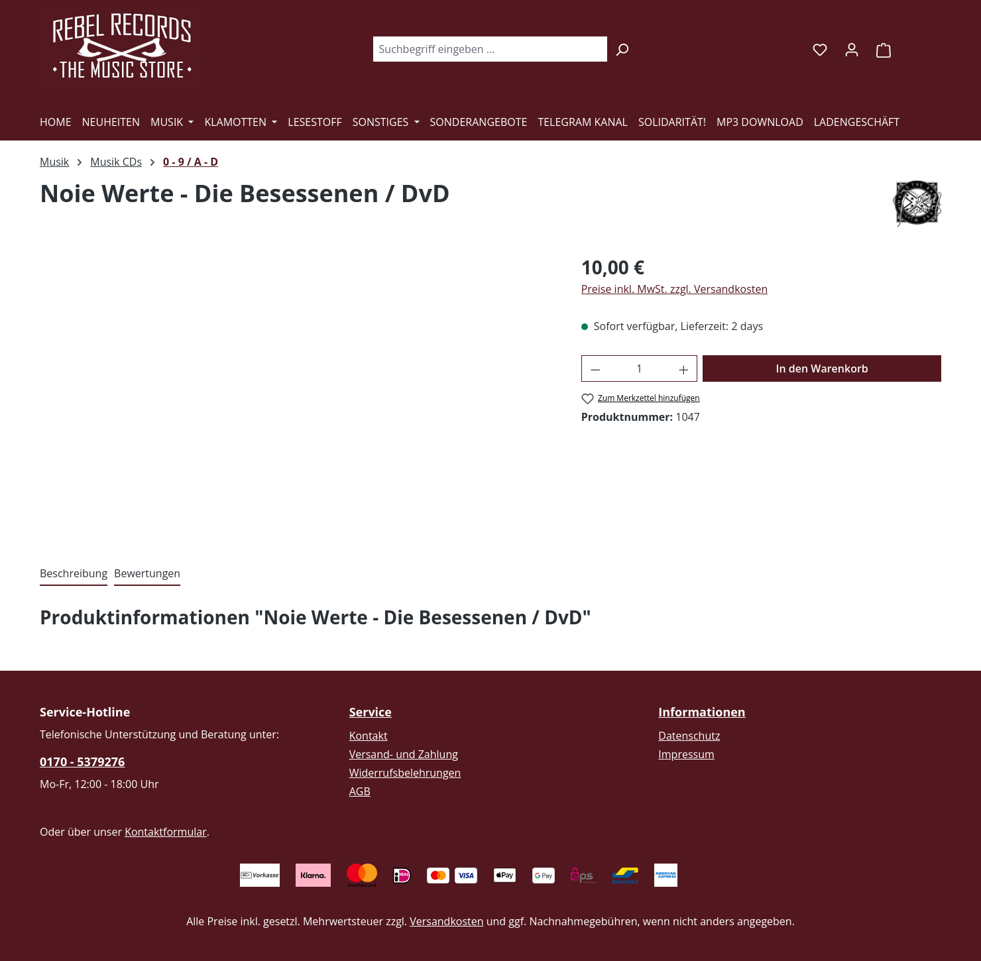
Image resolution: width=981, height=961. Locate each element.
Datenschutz (689, 735)
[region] (297, 395)
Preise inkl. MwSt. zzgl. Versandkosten (674, 289)
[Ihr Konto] (852, 49)
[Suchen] (622, 49)
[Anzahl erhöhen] (684, 368)
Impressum (686, 754)
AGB (360, 791)
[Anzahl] (639, 368)
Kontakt (368, 735)
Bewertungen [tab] (147, 573)
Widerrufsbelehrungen (405, 772)
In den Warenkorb (822, 368)
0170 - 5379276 (82, 761)
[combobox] (490, 49)
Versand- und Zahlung (403, 754)
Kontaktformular (166, 831)
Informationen (701, 712)
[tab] (73, 574)
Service (370, 712)
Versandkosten (446, 921)
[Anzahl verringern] (595, 368)
